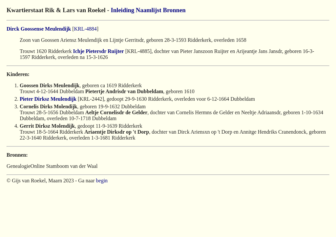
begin (102, 180)
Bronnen (174, 10)
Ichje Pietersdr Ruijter (98, 51)
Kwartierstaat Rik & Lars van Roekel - (59, 10)
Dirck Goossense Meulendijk (39, 29)
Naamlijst (148, 10)
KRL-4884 (85, 29)
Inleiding (122, 10)
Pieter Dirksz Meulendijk (48, 99)
